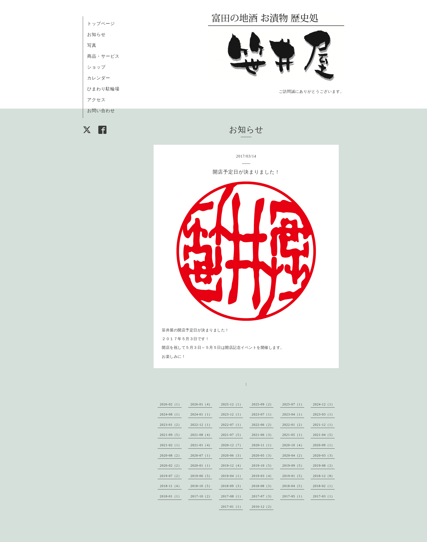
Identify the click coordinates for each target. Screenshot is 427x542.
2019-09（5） (293, 465)
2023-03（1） (324, 414)
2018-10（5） (201, 486)
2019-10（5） (262, 465)
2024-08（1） (171, 414)
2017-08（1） (232, 496)
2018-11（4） (171, 486)
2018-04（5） (293, 486)
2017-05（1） (293, 496)
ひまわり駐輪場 (103, 89)
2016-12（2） (262, 507)
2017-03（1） (324, 496)
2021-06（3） (262, 435)
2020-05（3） (262, 455)
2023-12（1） (232, 414)
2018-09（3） (232, 486)
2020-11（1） (262, 445)
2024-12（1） (324, 404)
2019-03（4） (262, 476)
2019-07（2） (171, 476)
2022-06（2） (262, 425)
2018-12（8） (324, 476)
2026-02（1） (171, 404)
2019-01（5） (293, 476)
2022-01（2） (293, 425)
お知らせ (96, 34)
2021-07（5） (232, 435)
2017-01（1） (232, 507)
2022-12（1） (201, 425)
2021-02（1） (171, 445)
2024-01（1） (201, 414)
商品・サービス (103, 56)
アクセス (96, 99)
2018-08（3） (262, 486)
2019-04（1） (232, 476)
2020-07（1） (201, 455)
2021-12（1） (324, 425)
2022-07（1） (232, 425)
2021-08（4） (201, 435)
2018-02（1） (324, 486)
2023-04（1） (293, 414)
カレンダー (98, 78)
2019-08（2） (324, 465)
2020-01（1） (201, 465)
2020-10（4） (293, 445)
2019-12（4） (232, 465)
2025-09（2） (262, 404)
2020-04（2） (293, 455)
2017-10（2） (201, 496)
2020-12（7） (232, 445)
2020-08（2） (171, 455)
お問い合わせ (101, 110)
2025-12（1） (232, 404)
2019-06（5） (201, 476)
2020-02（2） (171, 465)
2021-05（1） (293, 435)
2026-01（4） (201, 404)
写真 (91, 45)
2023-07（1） (262, 414)
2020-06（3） (232, 455)
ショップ (96, 67)
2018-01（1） (171, 496)
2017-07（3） (262, 496)
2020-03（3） (324, 455)
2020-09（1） (324, 445)
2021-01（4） (201, 445)
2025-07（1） (293, 404)
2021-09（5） (171, 435)
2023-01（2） (171, 425)
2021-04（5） (324, 435)
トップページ (101, 23)
